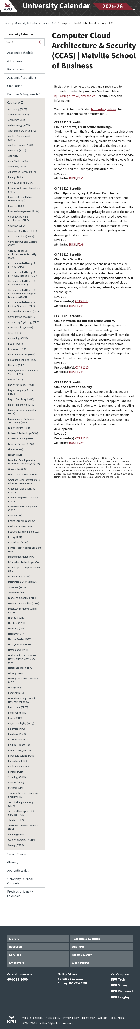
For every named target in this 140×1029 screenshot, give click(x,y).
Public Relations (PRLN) (20, 766)
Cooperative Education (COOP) (24, 311)
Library (14, 939)
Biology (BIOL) (15, 177)
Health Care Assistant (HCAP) (22, 520)
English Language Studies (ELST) (21, 392)
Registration (15, 69)
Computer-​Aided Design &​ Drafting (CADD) (21, 265)
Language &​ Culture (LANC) (22, 598)
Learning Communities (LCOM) (23, 603)
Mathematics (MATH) (18, 649)
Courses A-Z (49, 23)
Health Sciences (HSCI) (20, 526)
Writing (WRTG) (16, 845)
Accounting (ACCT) (17, 109)
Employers (16, 963)
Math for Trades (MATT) (19, 639)
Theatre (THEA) (16, 820)
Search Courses (17, 854)
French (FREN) (15, 454)
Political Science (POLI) (20, 744)
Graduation (14, 86)
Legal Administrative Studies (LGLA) (22, 610)
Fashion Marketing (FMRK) (21, 438)
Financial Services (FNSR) (21, 444)
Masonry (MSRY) (16, 633)
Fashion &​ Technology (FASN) (23, 433)
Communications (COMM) (21, 236)
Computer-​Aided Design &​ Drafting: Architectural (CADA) (23, 274)
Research (15, 947)
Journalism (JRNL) (17, 592)
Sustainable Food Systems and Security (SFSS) (24, 795)
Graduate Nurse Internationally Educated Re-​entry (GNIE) (24, 481)
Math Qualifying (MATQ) (20, 644)
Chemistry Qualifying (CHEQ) (22, 231)
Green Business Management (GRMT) (23, 508)
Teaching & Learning (86, 939)
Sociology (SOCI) (17, 777)
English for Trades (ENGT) (21, 384)
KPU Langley (120, 997)
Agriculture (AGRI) (17, 120)
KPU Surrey (119, 985)
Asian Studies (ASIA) (18, 161)
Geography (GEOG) (18, 469)
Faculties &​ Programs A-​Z (23, 94)
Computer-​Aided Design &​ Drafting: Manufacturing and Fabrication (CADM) (22, 293)
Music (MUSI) (14, 687)
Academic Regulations (21, 78)
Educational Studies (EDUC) (22, 359)
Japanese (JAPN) (17, 587)
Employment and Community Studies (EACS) (23, 372)
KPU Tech (118, 979)
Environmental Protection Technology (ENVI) (21, 420)
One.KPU (78, 947)
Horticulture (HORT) (18, 542)
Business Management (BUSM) (23, 211)
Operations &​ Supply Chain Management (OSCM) (22, 700)
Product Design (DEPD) (20, 750)
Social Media (118, 1017)
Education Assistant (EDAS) (21, 354)
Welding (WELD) (16, 834)
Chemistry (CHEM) (17, 225)
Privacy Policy (71, 1017)
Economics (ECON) (17, 349)
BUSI (72, 178)
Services (15, 955)
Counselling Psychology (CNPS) (24, 322)
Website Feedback (32, 1017)
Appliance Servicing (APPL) (22, 130)
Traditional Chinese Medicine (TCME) (23, 827)
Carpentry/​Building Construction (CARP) (18, 218)
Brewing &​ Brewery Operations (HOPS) (24, 189)
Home (7, 23)
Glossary (12, 862)
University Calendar (26, 23)
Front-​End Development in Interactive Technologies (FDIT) (24, 462)
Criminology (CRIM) (18, 338)
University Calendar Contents (20, 881)
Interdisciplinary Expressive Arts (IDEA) (24, 569)
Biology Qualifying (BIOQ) (21, 182)
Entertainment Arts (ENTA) (21, 404)
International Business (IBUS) (23, 581)
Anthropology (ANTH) (19, 125)
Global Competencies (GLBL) (23, 474)
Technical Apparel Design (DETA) (21, 804)
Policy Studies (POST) (19, 739)
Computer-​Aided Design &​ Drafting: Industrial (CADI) (21, 282)
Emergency (88, 1017)
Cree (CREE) (14, 333)
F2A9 (80, 178)
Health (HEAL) (15, 515)
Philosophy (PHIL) (17, 712)
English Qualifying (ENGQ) (21, 399)
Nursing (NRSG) (16, 692)
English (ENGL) (15, 379)
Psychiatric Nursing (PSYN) (21, 755)
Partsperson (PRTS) (18, 707)
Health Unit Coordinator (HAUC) (24, 531)
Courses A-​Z (15, 102)
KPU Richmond (122, 991)
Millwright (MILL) (16, 673)
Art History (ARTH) (17, 150)
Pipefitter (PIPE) (16, 728)
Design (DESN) (15, 343)
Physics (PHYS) (15, 718)
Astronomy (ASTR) (17, 166)
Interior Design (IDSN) (19, 576)
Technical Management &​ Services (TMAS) (21, 813)
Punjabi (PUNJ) (16, 771)
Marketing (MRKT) (17, 628)
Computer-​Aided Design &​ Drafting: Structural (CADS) (21, 304)
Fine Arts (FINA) (15, 449)
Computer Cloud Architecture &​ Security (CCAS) (22, 254)
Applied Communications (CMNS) (21, 138)
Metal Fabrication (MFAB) (20, 667)
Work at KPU (80, 963)
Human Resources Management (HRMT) (24, 549)
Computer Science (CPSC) (22, 316)
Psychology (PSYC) (18, 761)
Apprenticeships (18, 871)
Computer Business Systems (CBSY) (22, 243)
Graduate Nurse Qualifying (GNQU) (21, 490)
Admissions (14, 61)
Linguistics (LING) (16, 617)
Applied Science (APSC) (20, 145)
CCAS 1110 (81, 301)
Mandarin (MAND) (17, 623)
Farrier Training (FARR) (19, 427)
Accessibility (53, 1017)
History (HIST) (15, 537)
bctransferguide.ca (103, 109)
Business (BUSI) (16, 206)
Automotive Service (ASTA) (22, 171)
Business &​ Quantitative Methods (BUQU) (20, 198)
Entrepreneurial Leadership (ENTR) (22, 411)
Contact (102, 1017)
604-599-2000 (17, 979)
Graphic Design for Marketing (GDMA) (23, 499)
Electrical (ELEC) (16, 365)
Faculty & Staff (82, 955)
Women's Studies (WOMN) (21, 839)
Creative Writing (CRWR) (20, 327)
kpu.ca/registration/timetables (74, 96)
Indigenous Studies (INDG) (21, 556)
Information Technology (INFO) (24, 562)
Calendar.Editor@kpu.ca (106, 476)
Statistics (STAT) (16, 787)
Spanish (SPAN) (16, 782)
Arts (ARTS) (13, 155)
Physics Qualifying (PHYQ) (21, 723)
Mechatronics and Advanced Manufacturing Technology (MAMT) (22, 659)
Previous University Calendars (20, 894)
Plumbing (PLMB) (17, 734)
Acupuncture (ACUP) (18, 114)
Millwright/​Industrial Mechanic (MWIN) (23, 680)
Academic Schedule (20, 53)
